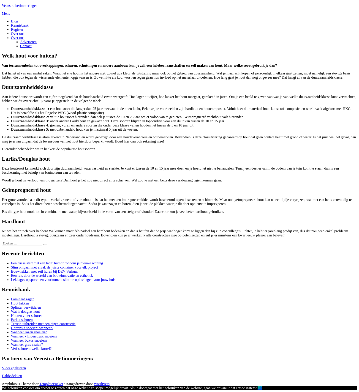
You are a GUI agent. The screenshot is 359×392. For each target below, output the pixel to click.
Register (17, 29)
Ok (260, 388)
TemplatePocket (51, 384)
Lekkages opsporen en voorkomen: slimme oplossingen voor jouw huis (63, 280)
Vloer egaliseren (14, 368)
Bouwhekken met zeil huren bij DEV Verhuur (45, 271)
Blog (14, 21)
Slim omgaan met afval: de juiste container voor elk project (55, 267)
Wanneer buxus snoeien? (29, 340)
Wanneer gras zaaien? (27, 344)
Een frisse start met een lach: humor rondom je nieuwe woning (57, 263)
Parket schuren (22, 320)
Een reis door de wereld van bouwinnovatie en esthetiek (52, 275)
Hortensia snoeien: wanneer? (32, 328)
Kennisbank (19, 25)
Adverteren (28, 42)
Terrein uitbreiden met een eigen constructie (43, 324)
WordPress (102, 384)
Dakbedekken (12, 376)
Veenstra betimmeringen (20, 6)
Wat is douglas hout (25, 311)
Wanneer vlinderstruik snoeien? (34, 336)
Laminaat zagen (22, 299)
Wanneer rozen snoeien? (29, 332)
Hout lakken (20, 303)
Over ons (17, 34)
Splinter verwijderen (26, 307)
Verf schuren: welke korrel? (31, 349)
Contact (26, 46)
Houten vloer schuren (27, 316)
